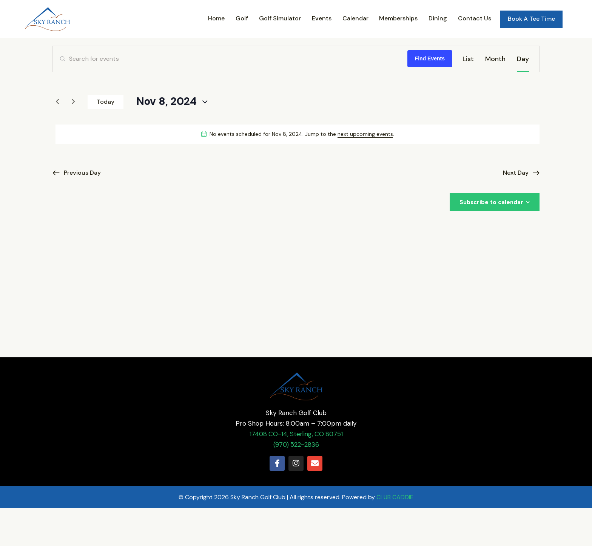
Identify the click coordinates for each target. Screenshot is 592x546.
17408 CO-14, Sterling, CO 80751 (296, 472)
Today (105, 139)
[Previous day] (57, 139)
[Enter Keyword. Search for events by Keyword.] (230, 96)
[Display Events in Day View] (523, 96)
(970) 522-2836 (296, 482)
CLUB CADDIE (394, 535)
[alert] (297, 171)
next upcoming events (365, 171)
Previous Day (82, 210)
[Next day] (73, 139)
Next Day (516, 210)
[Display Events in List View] (468, 96)
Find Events (430, 97)
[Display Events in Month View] (495, 96)
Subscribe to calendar (491, 240)
